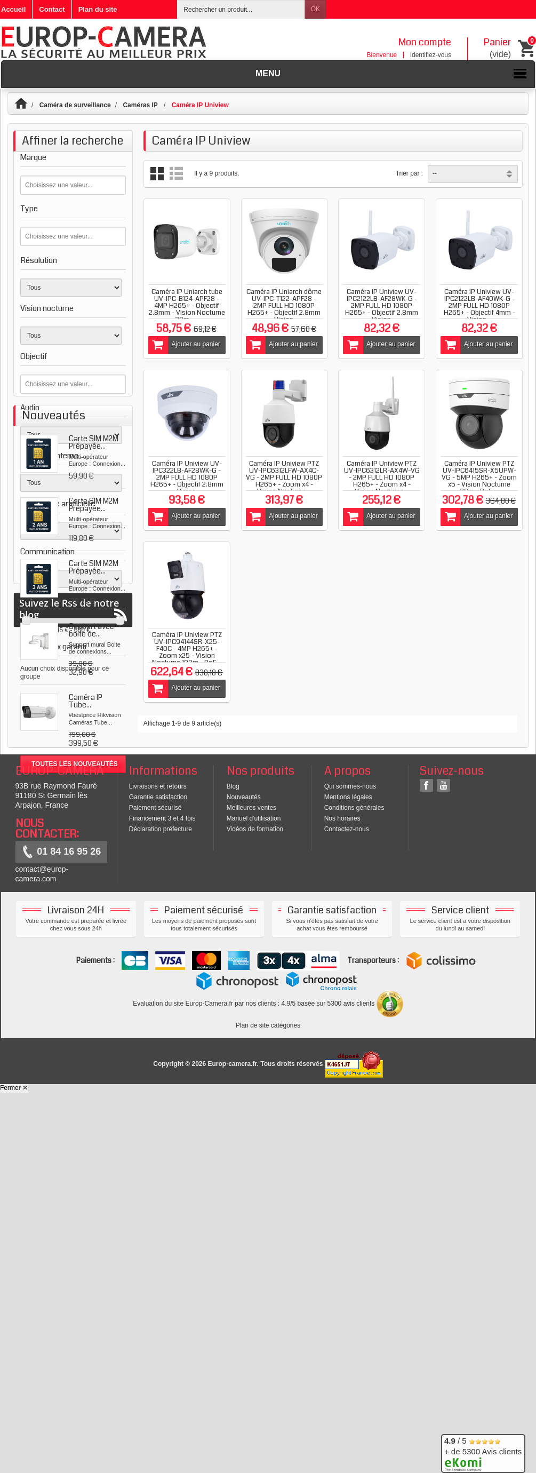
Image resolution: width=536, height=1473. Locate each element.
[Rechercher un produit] (241, 9)
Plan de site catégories (268, 1406)
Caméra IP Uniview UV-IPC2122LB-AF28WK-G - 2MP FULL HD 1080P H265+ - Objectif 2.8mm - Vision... (381, 305)
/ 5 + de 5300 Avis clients (483, 1452)
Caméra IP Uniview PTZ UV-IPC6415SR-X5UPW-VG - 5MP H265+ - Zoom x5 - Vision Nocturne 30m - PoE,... (479, 477)
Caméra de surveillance (75, 105)
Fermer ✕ (14, 1468)
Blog (233, 1166)
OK (315, 9)
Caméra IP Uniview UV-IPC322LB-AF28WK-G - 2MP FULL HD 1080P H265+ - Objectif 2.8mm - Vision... (186, 477)
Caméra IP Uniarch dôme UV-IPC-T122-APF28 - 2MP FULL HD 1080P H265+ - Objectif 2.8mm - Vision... (284, 305)
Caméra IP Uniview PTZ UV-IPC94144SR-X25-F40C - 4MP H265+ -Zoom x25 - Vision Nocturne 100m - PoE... (187, 648)
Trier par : (409, 173)
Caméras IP (141, 105)
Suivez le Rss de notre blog (73, 1102)
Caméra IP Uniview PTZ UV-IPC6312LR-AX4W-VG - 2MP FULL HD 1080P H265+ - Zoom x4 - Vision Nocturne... (382, 477)
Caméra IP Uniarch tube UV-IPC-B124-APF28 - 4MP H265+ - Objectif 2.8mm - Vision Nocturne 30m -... (187, 305)
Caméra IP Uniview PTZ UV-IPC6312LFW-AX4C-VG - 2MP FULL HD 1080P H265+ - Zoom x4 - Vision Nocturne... (284, 477)
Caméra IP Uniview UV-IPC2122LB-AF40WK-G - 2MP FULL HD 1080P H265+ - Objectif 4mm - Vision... (479, 305)
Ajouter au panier (184, 345)
